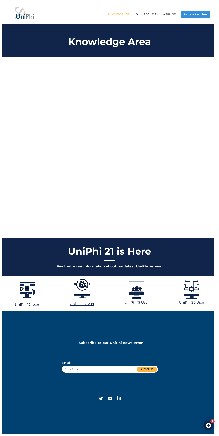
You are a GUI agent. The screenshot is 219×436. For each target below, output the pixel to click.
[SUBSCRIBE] (147, 369)
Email (66, 362)
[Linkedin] (119, 398)
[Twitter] (100, 398)
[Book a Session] (195, 14)
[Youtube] (110, 398)
